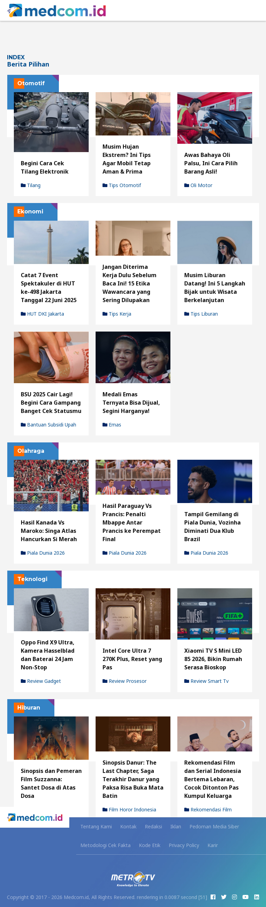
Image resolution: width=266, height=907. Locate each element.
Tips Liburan (201, 314)
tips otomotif (122, 185)
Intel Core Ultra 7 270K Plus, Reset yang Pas (132, 659)
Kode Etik (149, 845)
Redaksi (153, 826)
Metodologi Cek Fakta (105, 845)
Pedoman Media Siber (214, 826)
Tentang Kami (96, 826)
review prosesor (125, 681)
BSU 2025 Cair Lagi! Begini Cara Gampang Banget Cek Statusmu (51, 402)
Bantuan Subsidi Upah (48, 425)
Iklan (175, 826)
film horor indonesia (129, 809)
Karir (212, 845)
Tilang (31, 185)
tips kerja (117, 314)
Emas (112, 425)
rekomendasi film (208, 809)
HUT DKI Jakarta (42, 314)
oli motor (198, 185)
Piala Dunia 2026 (43, 553)
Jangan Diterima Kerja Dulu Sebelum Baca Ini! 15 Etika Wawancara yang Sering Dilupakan (130, 283)
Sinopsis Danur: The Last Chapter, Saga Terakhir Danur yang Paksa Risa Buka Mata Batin (133, 779)
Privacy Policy (184, 845)
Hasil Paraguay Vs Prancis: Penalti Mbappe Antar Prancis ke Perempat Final (132, 522)
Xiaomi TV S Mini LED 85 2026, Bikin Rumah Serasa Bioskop (213, 659)
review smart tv (206, 681)
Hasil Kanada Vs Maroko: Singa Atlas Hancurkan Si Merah (49, 531)
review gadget (41, 681)
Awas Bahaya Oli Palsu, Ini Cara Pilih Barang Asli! (211, 163)
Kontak (128, 826)
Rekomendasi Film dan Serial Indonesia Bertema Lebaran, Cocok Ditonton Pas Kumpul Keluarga (212, 779)
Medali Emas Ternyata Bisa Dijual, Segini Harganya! (131, 402)
